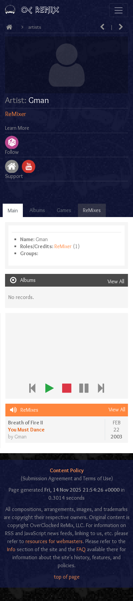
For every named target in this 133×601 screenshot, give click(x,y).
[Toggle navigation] (118, 10)
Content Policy (67, 470)
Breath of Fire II (25, 422)
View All (115, 281)
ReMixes (92, 210)
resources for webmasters (54, 541)
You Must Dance (26, 429)
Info (11, 549)
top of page (67, 577)
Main (13, 210)
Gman (20, 436)
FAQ (81, 549)
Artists (34, 27)
